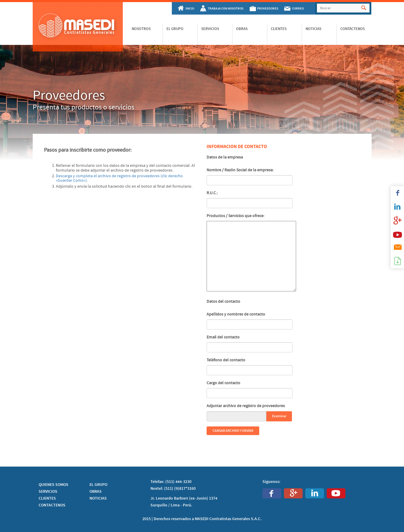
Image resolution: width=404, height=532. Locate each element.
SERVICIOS (48, 491)
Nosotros (141, 29)
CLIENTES (47, 498)
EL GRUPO (98, 484)
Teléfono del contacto (226, 360)
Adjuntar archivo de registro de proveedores (246, 406)
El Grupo (174, 29)
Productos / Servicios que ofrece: (235, 216)
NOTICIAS (98, 498)
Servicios (210, 29)
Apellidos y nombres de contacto (236, 314)
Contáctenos (352, 29)
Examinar (279, 416)
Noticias (313, 29)
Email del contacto (223, 337)
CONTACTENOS (52, 505)
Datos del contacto (223, 301)
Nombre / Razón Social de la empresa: (240, 170)
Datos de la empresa (225, 157)
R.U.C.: (212, 193)
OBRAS (95, 491)
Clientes (279, 29)
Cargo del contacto (223, 383)
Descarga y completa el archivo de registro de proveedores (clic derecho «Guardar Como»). (119, 178)
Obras (242, 29)
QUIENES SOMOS (53, 484)
